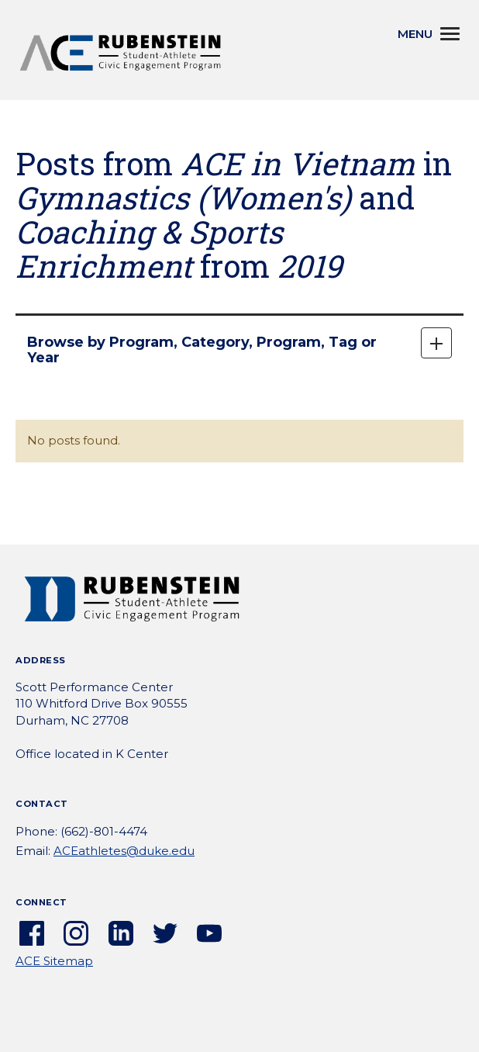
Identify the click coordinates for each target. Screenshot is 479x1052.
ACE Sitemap (54, 960)
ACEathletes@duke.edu (124, 850)
